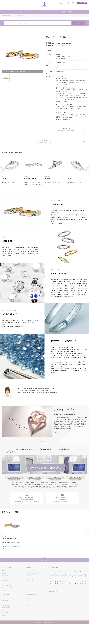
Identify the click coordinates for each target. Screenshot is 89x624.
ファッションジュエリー (7, 587)
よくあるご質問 (29, 603)
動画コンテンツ (5, 605)
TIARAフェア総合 (30, 580)
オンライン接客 (5, 603)
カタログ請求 (29, 600)
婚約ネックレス (5, 580)
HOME (3, 15)
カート (65, 3)
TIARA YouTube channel (32, 573)
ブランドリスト (5, 612)
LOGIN (72, 3)
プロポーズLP (5, 600)
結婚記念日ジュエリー (7, 585)
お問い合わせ (29, 578)
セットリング (5, 575)
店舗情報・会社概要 (30, 575)
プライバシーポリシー (31, 607)
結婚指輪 (4, 573)
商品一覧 (8, 15)
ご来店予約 (83, 3)
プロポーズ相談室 (6, 607)
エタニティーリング (6, 578)
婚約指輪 (4, 570)
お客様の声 (4, 615)
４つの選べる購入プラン (31, 570)
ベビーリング (5, 590)
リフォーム (4, 583)
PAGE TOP (44, 560)
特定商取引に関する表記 (31, 605)
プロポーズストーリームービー (9, 598)
